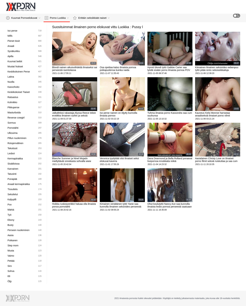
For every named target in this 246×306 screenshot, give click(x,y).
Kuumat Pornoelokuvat (23, 18)
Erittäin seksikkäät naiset (91, 18)
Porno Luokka (57, 18)
